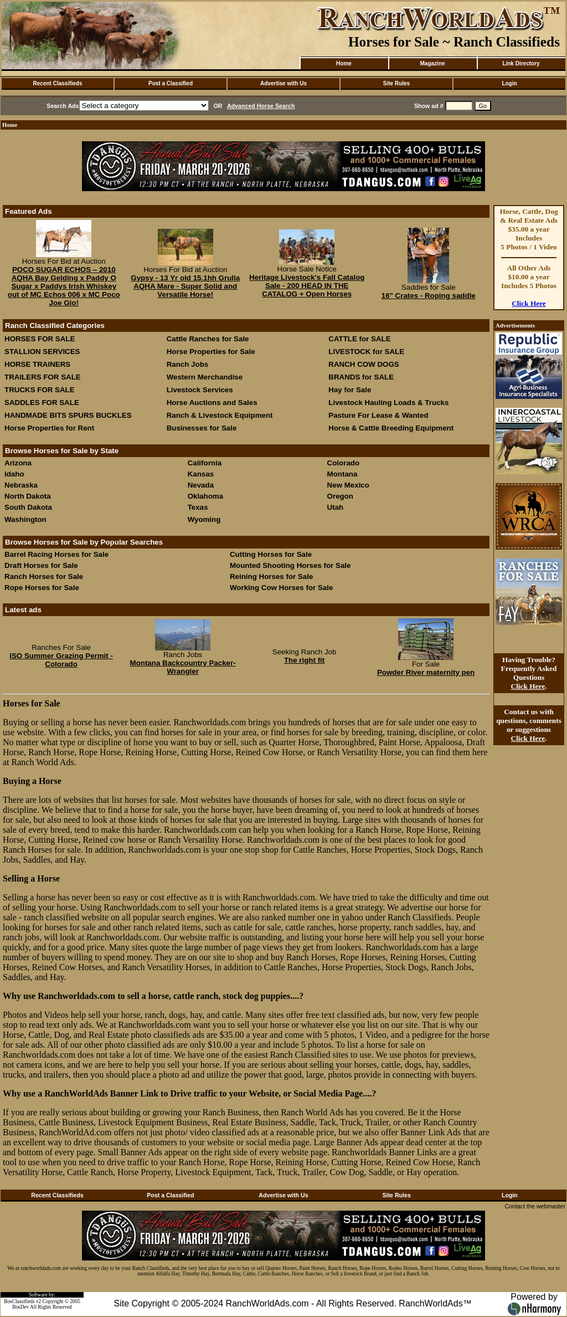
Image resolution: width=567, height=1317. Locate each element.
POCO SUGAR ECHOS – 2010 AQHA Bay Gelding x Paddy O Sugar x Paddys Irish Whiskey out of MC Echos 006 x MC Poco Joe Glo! (64, 286)
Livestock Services (200, 390)
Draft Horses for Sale (41, 565)
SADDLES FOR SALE (41, 402)
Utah (335, 507)
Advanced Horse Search (261, 106)
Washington (25, 519)
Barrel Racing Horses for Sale (56, 554)
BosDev (20, 1307)
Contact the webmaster (534, 1206)
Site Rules (396, 83)
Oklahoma (205, 496)
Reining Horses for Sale (271, 576)
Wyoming (204, 519)
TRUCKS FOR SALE (39, 390)
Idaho (14, 474)
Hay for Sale (350, 390)
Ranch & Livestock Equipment (220, 415)
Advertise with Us (283, 83)
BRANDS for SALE (361, 377)
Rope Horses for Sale (41, 587)
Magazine (432, 63)
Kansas (201, 474)
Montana (342, 474)
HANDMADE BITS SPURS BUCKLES (68, 415)
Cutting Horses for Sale (271, 554)
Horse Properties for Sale (211, 351)
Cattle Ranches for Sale (208, 339)
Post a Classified (170, 83)
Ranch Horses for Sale (43, 576)
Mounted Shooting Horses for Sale (290, 565)
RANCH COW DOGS (363, 364)
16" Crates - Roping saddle (429, 295)
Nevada (201, 485)
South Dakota (28, 507)
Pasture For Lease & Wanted (378, 415)
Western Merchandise (205, 377)
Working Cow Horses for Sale (281, 587)
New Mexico (348, 485)
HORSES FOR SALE (39, 339)
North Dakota (27, 496)
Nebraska (21, 485)
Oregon (340, 496)
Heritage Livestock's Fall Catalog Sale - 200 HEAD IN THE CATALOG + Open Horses (306, 285)
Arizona (18, 463)
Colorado (343, 463)
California (204, 463)
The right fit (304, 660)
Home (344, 63)
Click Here (529, 303)
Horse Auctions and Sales (212, 402)
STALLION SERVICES (42, 351)
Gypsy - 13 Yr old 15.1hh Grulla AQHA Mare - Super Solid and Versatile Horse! (185, 286)
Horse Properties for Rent (49, 428)
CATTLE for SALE (359, 339)
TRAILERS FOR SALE (42, 377)
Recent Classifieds (58, 83)
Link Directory (520, 63)
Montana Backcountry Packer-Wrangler (183, 667)
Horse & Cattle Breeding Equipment (390, 428)
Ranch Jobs (188, 364)
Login (509, 83)
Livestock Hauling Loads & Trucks (388, 402)
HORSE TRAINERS (37, 364)
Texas (198, 507)
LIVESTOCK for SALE (366, 351)
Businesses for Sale (202, 428)
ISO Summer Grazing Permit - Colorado (61, 660)
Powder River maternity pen (426, 672)
